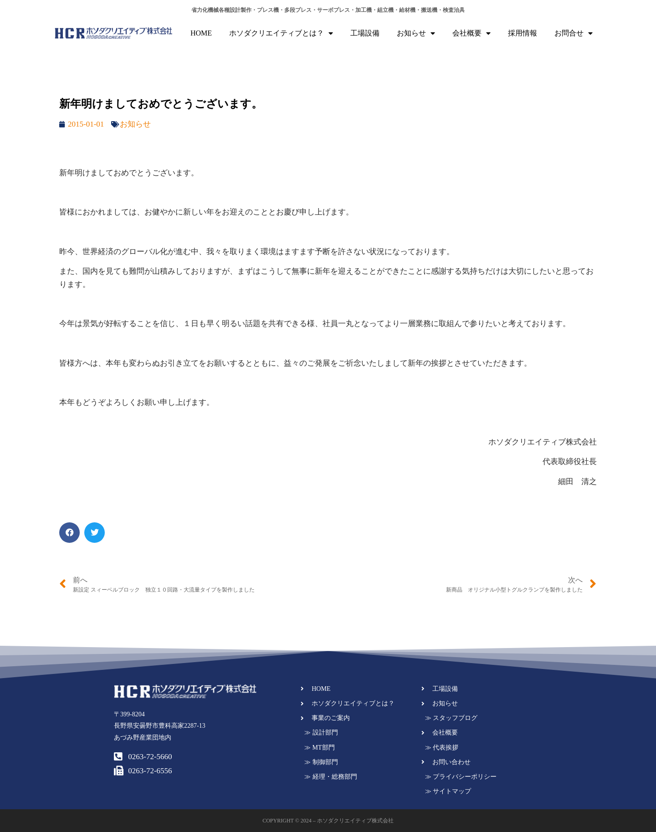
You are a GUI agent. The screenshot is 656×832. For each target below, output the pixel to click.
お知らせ (416, 33)
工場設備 (364, 33)
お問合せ (573, 33)
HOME (201, 33)
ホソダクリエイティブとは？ (281, 33)
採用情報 (522, 33)
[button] (69, 532)
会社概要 (471, 33)
